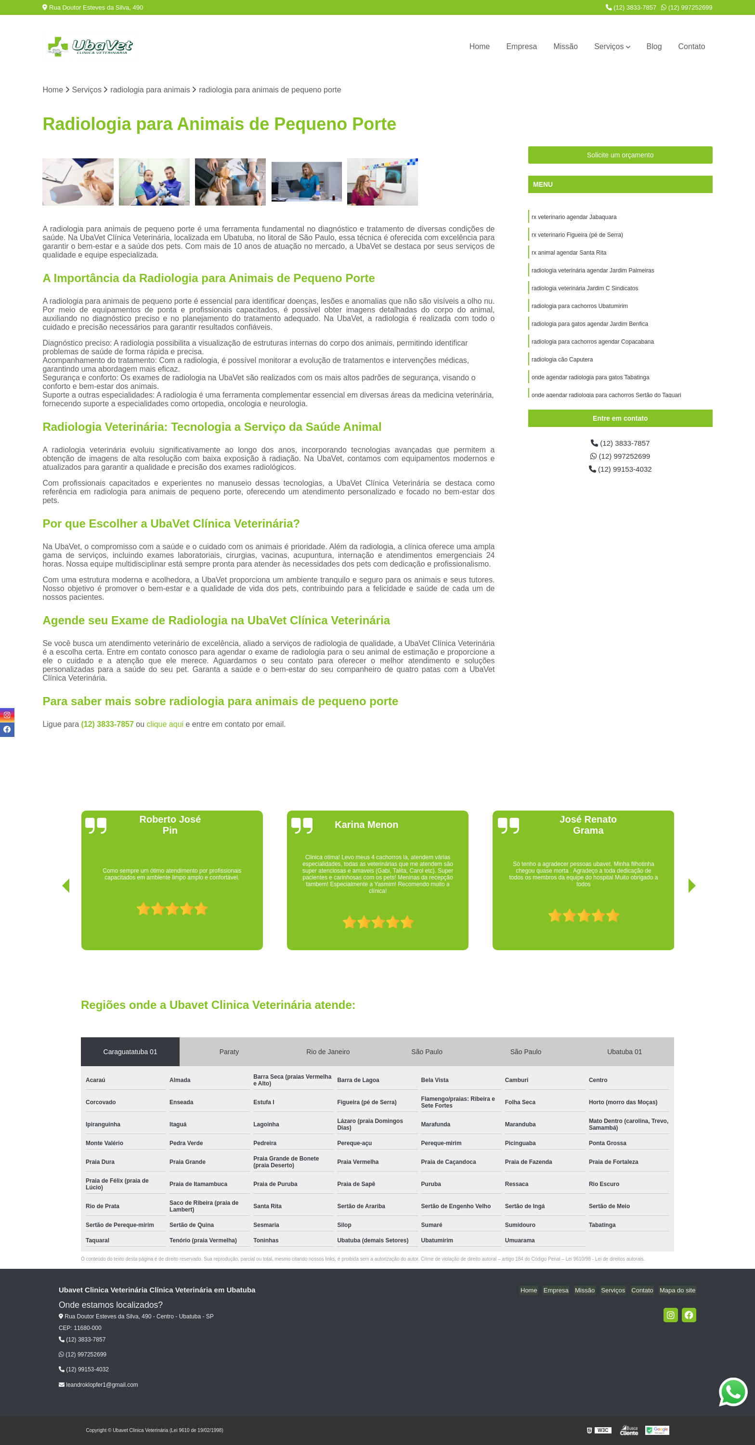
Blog (654, 46)
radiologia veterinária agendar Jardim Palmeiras (593, 272)
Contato (691, 46)
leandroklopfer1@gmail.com (98, 1385)
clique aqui (165, 725)
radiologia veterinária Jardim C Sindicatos (585, 290)
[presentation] (52, 923)
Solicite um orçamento (620, 155)
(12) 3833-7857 (631, 7)
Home (479, 46)
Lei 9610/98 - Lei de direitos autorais (605, 1259)
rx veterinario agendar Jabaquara (574, 217)
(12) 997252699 (686, 7)
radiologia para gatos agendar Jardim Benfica (590, 327)
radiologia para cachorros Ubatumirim (580, 309)
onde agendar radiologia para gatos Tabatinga (591, 382)
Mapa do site (678, 1290)
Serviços (609, 46)
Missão (565, 46)
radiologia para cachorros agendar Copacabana (593, 345)
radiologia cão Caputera (562, 364)
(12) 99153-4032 (620, 470)
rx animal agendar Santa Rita (569, 254)
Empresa (521, 46)
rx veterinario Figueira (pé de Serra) (577, 235)
